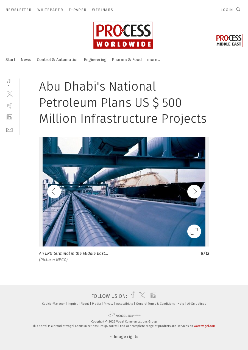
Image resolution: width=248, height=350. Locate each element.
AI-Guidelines (196, 304)
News (26, 59)
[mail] (9, 129)
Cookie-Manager (54, 304)
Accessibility (125, 304)
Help (181, 304)
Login (227, 9)
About (85, 304)
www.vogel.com (205, 326)
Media (97, 304)
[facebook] (9, 82)
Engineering (95, 59)
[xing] (9, 105)
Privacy (109, 304)
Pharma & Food (127, 59)
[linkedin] (9, 117)
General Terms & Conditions (155, 304)
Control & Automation (58, 59)
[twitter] (9, 93)
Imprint (73, 304)
